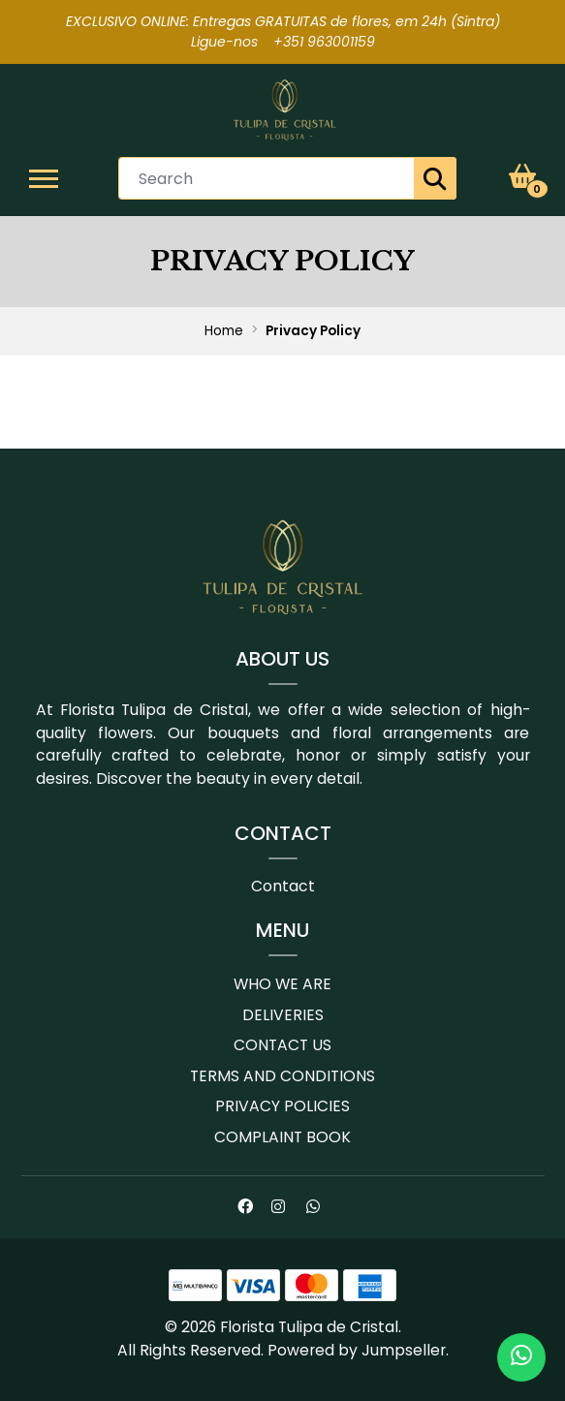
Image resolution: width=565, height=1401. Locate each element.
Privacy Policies (282, 1106)
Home (223, 331)
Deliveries (283, 1015)
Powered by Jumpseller (356, 1350)
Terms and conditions (282, 1076)
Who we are (282, 984)
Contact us (282, 1045)
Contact (283, 886)
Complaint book (282, 1137)
